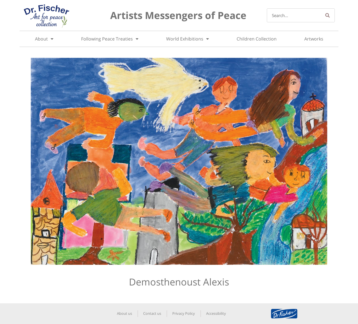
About (44, 39)
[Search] (328, 15)
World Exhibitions (187, 39)
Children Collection (257, 39)
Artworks (313, 39)
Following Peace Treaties (109, 39)
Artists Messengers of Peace (178, 15)
